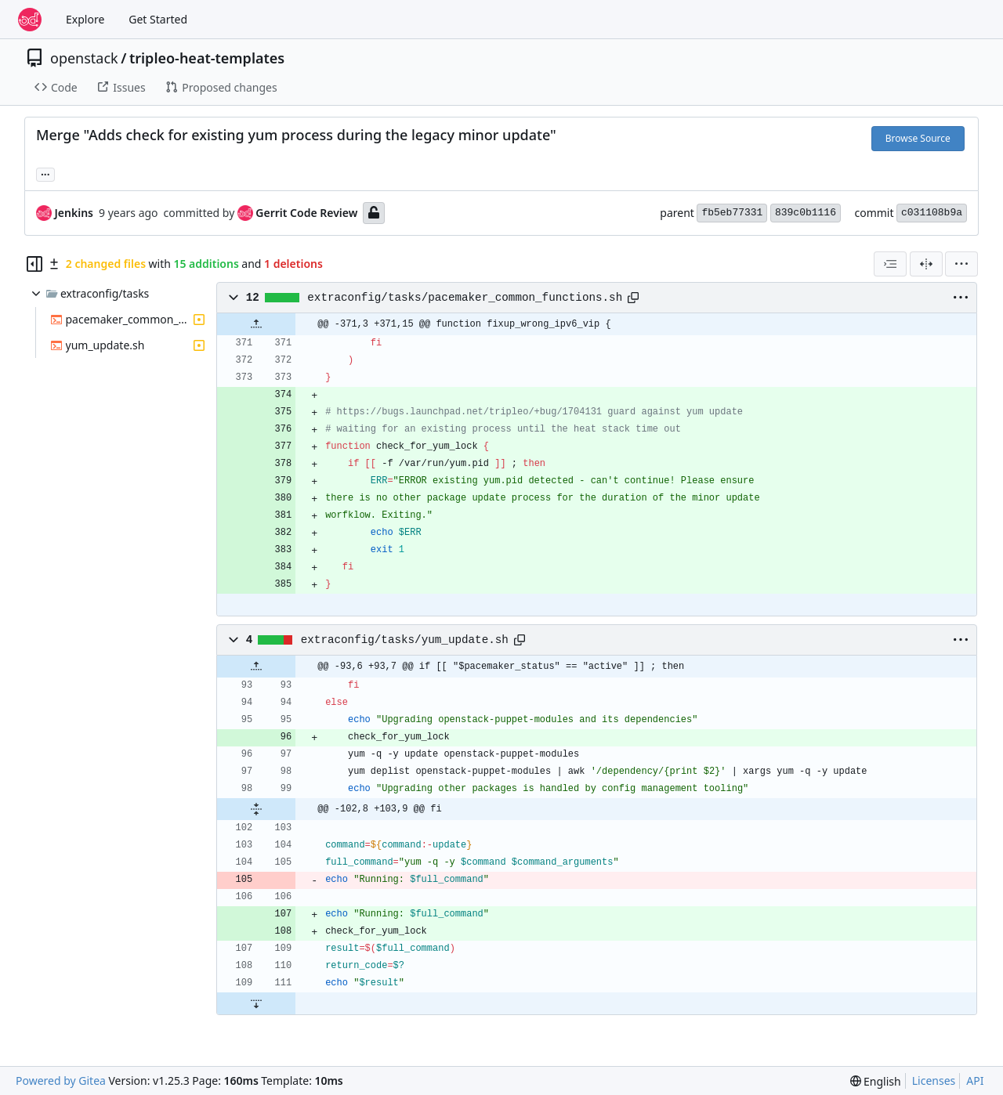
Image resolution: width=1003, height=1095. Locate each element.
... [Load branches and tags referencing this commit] (45, 173)
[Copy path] (633, 298)
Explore (85, 19)
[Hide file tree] (34, 264)
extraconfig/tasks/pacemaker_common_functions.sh (464, 297)
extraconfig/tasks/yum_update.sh (405, 640)
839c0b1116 (805, 213)
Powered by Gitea (61, 1080)
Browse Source (917, 138)
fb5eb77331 (731, 213)
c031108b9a (931, 213)
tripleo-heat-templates (206, 58)
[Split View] (926, 263)
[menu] (961, 263)
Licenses (934, 1080)
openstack (84, 58)
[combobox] (890, 263)
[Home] (30, 19)
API (974, 1080)
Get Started (158, 19)
